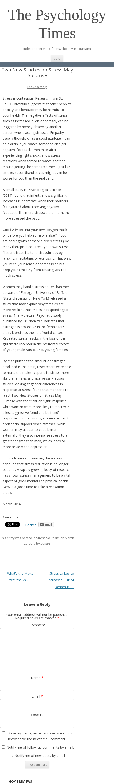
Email (37, 696)
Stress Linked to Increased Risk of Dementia (61, 580)
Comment (37, 625)
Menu (57, 58)
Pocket (30, 525)
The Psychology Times (57, 23)
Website (37, 714)
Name (37, 677)
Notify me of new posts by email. (40, 755)
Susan (45, 543)
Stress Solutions (48, 538)
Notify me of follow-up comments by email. (40, 747)
